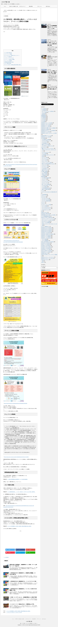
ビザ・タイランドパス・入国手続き (48, 111)
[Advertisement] (20, 40)
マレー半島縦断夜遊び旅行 (45, 216)
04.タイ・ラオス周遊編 (46, 222)
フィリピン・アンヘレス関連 (46, 204)
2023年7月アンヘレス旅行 (45, 131)
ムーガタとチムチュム (45, 152)
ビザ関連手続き (44, 175)
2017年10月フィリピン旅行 (46, 249)
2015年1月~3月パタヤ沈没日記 (46, 230)
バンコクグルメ (44, 167)
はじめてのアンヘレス (45, 209)
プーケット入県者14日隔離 (9, 59)
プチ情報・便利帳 (44, 171)
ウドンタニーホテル (45, 198)
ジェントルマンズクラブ (46, 181)
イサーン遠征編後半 (45, 240)
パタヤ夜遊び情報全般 (45, 177)
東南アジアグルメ (45, 170)
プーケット (43, 202)
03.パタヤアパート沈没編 (46, 221)
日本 (42, 211)
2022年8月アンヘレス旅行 (45, 126)
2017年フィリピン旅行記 (45, 244)
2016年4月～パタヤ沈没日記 (46, 235)
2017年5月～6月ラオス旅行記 (46, 246)
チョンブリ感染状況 (8, 56)
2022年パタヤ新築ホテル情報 (13, 6)
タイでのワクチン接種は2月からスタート (12, 55)
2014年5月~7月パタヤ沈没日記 (46, 227)
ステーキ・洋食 (44, 157)
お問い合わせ (48, 6)
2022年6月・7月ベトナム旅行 (46, 124)
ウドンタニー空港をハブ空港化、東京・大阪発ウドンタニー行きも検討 (52, 72)
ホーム (5, 6)
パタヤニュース (44, 195)
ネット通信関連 (44, 172)
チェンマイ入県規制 (8, 60)
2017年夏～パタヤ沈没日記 (45, 248)
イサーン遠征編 (44, 239)
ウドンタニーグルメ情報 (46, 199)
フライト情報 (44, 112)
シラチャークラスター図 (8, 58)
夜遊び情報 (30, 6)
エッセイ (42, 190)
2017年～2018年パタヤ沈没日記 (46, 250)
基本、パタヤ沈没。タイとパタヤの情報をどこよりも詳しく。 (29, 623)
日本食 (43, 156)
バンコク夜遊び (44, 186)
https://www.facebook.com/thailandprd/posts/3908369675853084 (15, 403)
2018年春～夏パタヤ (44, 253)
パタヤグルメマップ (22, 6)
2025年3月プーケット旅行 (45, 136)
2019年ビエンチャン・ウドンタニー (47, 258)
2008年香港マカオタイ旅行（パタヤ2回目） (48, 214)
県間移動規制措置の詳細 (8, 62)
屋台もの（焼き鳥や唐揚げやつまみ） (48, 163)
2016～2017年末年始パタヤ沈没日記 (47, 241)
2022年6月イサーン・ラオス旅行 (46, 122)
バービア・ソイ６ (45, 180)
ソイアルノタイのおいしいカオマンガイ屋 (14, 612)
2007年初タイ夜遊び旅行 (45, 213)
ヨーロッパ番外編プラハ (45, 226)
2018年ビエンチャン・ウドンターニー (47, 257)
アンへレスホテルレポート (46, 207)
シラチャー (43, 203)
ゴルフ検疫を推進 (7, 63)
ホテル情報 (43, 138)
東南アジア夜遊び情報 (45, 189)
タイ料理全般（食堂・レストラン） (48, 154)
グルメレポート (44, 147)
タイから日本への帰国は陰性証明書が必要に (12, 64)
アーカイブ (43, 266)
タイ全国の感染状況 (8, 52)
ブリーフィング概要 (8, 54)
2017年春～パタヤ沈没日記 (45, 245)
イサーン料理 (44, 153)
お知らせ (42, 262)
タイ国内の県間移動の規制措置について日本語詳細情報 (17, 479)
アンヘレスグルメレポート (46, 208)
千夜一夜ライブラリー (45, 259)
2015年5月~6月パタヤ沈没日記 (46, 231)
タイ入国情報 (43, 108)
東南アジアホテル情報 (45, 144)
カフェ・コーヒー (45, 161)
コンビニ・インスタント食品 (47, 162)
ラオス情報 (43, 121)
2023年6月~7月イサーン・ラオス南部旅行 (48, 130)
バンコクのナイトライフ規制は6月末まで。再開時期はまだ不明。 (22, 604)
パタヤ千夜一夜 (5, 2)
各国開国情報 (43, 115)
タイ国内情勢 (6, 557)
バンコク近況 (43, 120)
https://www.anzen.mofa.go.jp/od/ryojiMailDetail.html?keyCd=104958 (16, 456)
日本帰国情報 (43, 116)
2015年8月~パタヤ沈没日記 (46, 232)
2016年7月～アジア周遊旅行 (46, 236)
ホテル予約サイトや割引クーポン (47, 145)
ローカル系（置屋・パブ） (46, 185)
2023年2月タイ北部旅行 (45, 129)
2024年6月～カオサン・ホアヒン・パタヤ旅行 (49, 133)
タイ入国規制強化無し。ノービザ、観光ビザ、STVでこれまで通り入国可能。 (21, 491)
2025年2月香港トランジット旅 (46, 135)
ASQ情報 (43, 113)
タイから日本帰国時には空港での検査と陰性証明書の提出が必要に (19, 526)
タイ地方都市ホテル (45, 143)
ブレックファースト (45, 158)
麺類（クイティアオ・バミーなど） (48, 148)
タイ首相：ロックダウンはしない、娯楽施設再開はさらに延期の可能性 (23, 597)
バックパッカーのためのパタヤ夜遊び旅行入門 (49, 191)
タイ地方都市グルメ (45, 168)
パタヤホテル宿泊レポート (46, 140)
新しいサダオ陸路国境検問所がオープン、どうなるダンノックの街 (52, 27)
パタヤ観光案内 (44, 194)
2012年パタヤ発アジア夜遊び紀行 (47, 217)
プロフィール (39, 6)
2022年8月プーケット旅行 (45, 125)
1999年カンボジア (44, 212)
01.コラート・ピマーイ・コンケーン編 (48, 218)
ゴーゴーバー (44, 179)
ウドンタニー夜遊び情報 (46, 200)
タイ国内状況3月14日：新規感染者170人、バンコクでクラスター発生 (23, 581)
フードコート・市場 (45, 166)
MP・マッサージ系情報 (46, 184)
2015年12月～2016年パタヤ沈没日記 (47, 234)
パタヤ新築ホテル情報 (45, 139)
